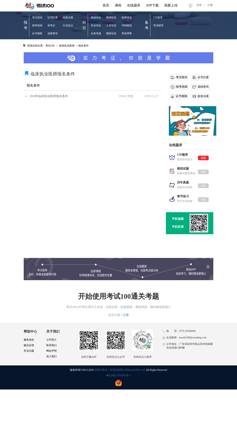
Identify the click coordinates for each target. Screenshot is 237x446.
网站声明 (51, 350)
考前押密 (126, 33)
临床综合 (126, 17)
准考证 (51, 25)
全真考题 (96, 33)
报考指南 (37, 25)
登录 (200, 5)
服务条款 (29, 339)
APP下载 (152, 5)
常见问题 (29, 350)
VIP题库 (158, 17)
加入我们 (51, 356)
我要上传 (171, 5)
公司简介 (51, 339)
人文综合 (111, 25)
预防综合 (111, 33)
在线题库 (133, 5)
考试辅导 (158, 25)
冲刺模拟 (126, 25)
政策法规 (68, 17)
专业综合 (96, 25)
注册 (209, 5)
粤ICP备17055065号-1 (118, 375)
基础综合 (96, 17)
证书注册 (52, 17)
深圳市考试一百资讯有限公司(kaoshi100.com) (119, 370)
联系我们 (51, 345)
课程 (118, 5)
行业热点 (68, 25)
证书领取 (37, 33)
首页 (106, 5)
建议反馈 (29, 345)
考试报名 (37, 17)
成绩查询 (52, 33)
